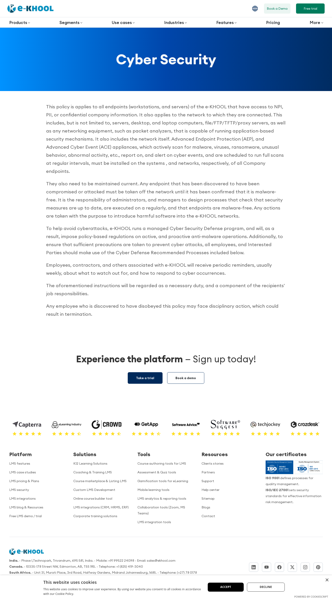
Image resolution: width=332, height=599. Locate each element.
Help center (210, 490)
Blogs (206, 507)
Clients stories (213, 463)
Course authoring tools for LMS (161, 463)
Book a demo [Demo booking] (185, 378)
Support (208, 481)
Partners (208, 472)
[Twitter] (292, 567)
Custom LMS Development (94, 490)
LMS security (19, 490)
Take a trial (145, 378)
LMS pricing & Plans (24, 481)
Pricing (273, 22)
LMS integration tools (154, 522)
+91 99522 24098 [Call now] (121, 560)
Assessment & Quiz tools (156, 472)
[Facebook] (279, 567)
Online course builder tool (92, 498)
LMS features (19, 463)
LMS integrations (22, 498)
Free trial (310, 8)
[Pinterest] (318, 567)
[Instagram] (305, 567)
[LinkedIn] (253, 567)
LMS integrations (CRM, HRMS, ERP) (101, 507)
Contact (208, 516)
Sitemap (208, 498)
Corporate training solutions (95, 516)
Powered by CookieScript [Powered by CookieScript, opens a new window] (311, 596)
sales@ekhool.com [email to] (161, 560)
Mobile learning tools (153, 490)
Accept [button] (225, 587)
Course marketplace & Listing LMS (100, 481)
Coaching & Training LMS (92, 472)
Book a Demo (277, 8)
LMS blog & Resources (26, 507)
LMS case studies (22, 472)
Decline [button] (266, 587)
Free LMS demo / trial (25, 516)
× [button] (327, 580)
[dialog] (166, 587)
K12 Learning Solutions (90, 463)
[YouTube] (266, 567)
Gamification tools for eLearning (162, 481)
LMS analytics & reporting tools (161, 498)
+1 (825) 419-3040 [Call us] (129, 566)
